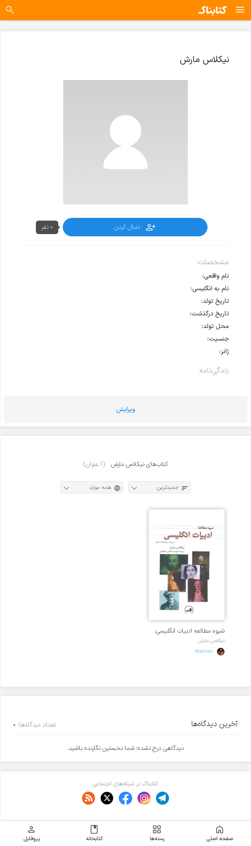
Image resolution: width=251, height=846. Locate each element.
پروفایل (31, 833)
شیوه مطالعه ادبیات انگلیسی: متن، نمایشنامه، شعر (190, 631)
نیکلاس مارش (211, 640)
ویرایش (125, 409)
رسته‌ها (157, 833)
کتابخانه (94, 833)
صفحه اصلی (219, 833)
